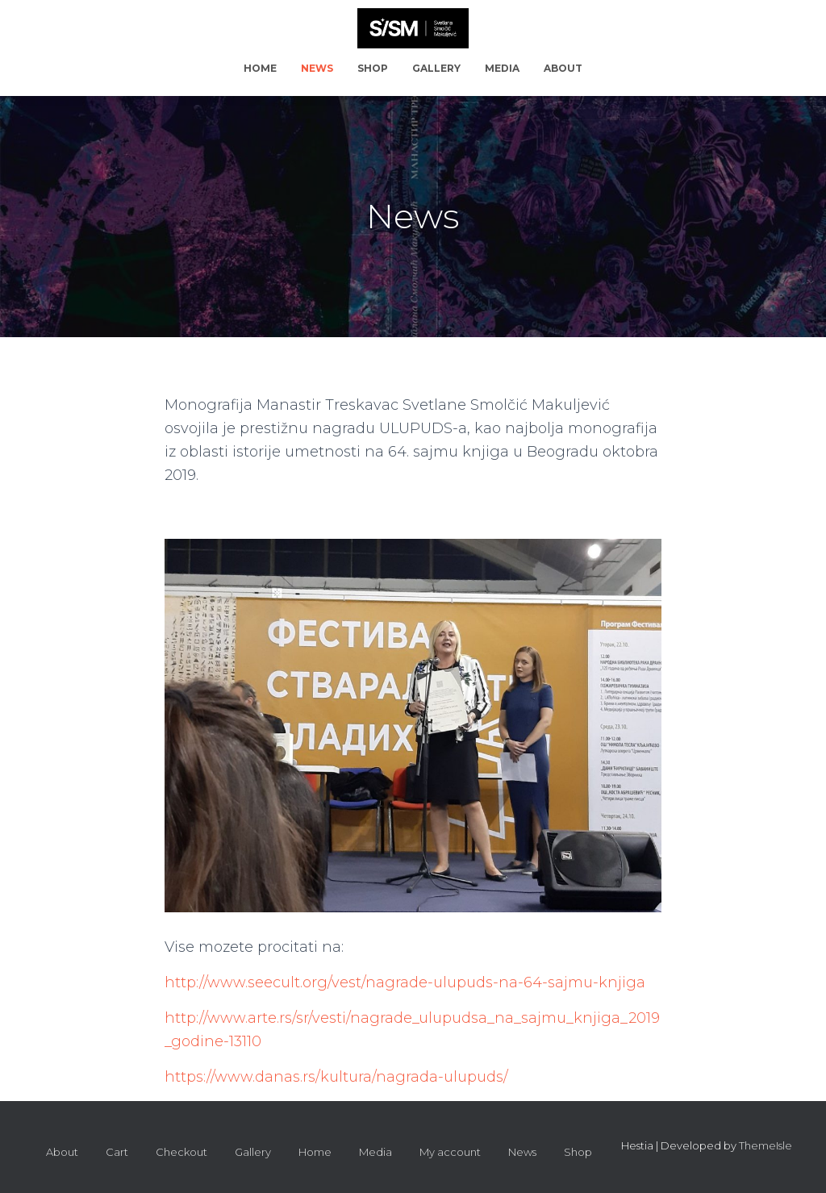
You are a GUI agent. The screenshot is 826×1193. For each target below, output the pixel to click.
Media (502, 68)
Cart (117, 1151)
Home (260, 68)
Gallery (436, 68)
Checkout (181, 1151)
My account (450, 1151)
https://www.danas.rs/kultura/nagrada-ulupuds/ (336, 1077)
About (563, 68)
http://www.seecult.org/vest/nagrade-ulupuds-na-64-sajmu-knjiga (405, 982)
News (317, 68)
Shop (372, 68)
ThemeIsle (765, 1145)
